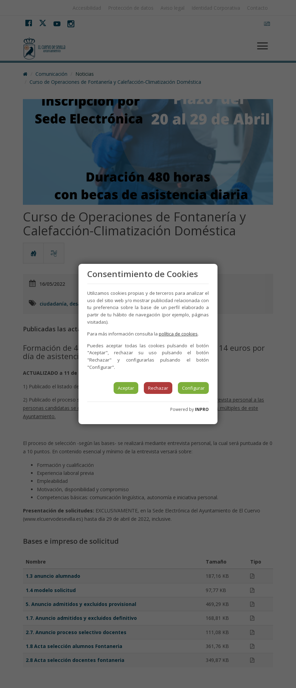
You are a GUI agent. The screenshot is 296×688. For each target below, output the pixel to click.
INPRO (202, 409)
